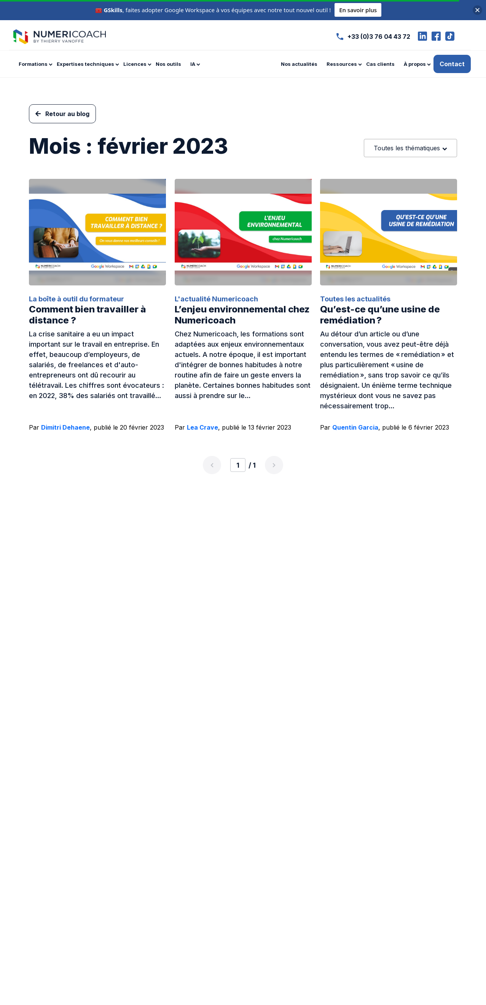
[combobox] (410, 148)
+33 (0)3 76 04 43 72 (372, 36)
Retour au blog (62, 114)
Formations (33, 64)
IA (192, 64)
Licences (135, 64)
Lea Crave (202, 427)
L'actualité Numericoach (216, 299)
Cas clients (380, 64)
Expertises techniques (85, 64)
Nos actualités (299, 64)
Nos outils (168, 64)
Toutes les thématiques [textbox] (407, 148)
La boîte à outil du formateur (76, 299)
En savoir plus (358, 10)
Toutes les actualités (355, 299)
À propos (415, 64)
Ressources (342, 64)
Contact (452, 64)
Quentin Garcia (355, 427)
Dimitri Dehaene (65, 427)
